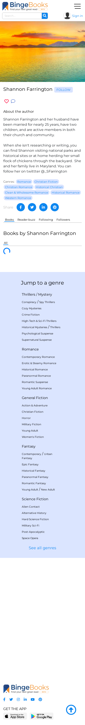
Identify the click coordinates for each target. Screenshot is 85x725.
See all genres (42, 548)
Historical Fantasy (33, 470)
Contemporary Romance (38, 356)
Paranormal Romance (36, 375)
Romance (30, 349)
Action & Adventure (35, 405)
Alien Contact (31, 506)
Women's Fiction (33, 436)
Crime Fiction (31, 314)
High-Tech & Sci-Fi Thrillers (39, 321)
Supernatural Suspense (37, 339)
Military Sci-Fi (30, 525)
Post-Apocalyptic (33, 531)
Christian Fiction (32, 411)
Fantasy (29, 446)
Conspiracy (29, 302)
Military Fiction (31, 424)
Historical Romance (35, 369)
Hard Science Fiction (35, 519)
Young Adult (30, 430)
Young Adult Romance (37, 388)
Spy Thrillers (47, 302)
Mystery (45, 294)
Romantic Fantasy (34, 483)
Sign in (77, 16)
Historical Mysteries (34, 327)
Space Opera (30, 538)
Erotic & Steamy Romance (39, 363)
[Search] (45, 16)
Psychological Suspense (37, 333)
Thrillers (28, 294)
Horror (26, 418)
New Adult (48, 489)
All (6, 242)
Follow (63, 90)
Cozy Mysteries (31, 308)
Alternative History (34, 513)
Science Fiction (35, 499)
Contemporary (31, 454)
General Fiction (35, 398)
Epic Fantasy (30, 464)
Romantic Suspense (35, 382)
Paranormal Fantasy (35, 477)
